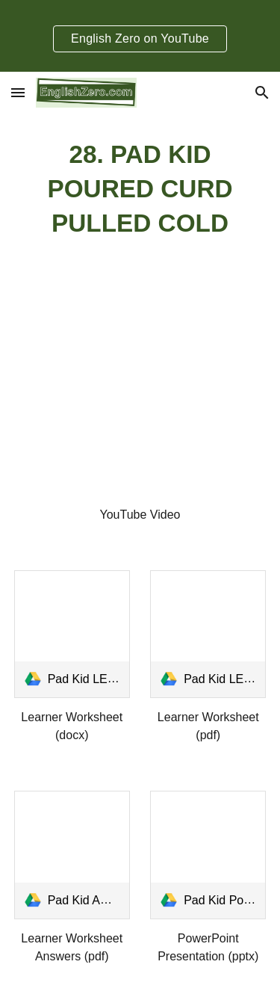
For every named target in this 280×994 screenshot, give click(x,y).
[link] (72, 634)
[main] (140, 189)
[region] (140, 36)
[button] (18, 92)
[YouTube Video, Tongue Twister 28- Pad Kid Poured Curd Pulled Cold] (140, 410)
